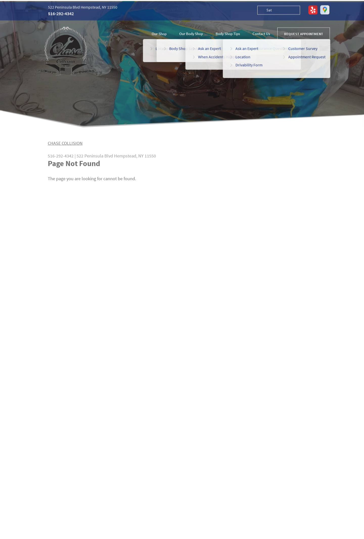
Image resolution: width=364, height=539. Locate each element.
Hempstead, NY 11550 (135, 157)
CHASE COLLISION (65, 145)
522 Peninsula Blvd (95, 157)
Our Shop (159, 34)
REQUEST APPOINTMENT (303, 34)
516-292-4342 (61, 14)
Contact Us (261, 34)
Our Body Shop (191, 34)
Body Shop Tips (228, 34)
